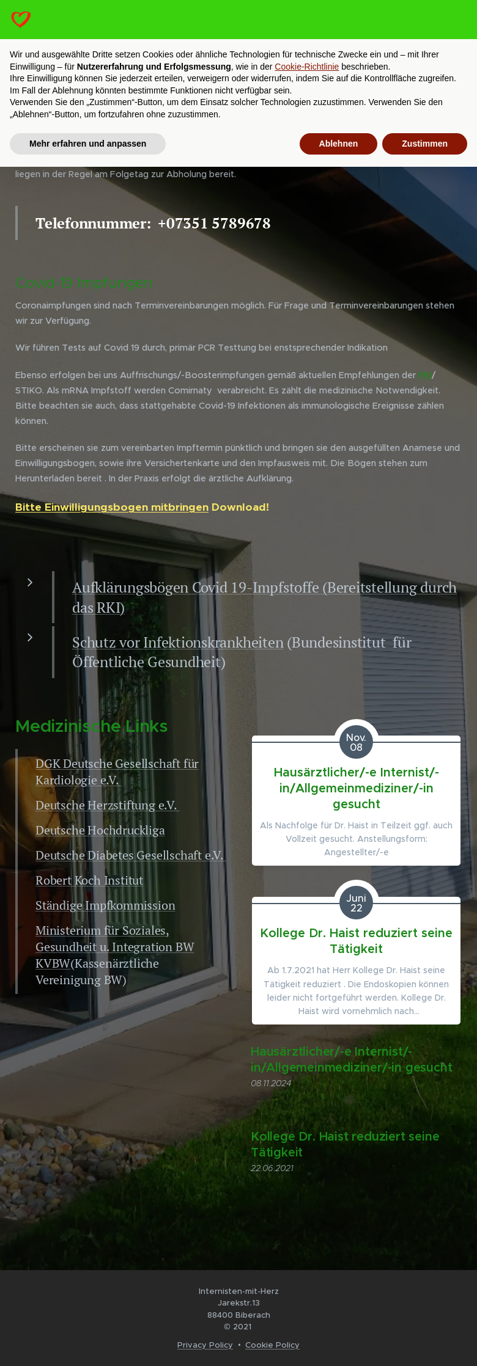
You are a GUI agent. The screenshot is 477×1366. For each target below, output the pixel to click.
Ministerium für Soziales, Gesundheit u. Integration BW (114, 937)
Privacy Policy (205, 1345)
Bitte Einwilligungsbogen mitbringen (112, 507)
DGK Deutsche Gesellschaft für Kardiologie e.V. (117, 770)
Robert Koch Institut (89, 879)
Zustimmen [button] (425, 143)
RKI (425, 375)
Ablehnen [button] (338, 143)
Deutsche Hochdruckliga (100, 829)
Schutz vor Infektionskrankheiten (177, 642)
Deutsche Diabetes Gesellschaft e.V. (130, 854)
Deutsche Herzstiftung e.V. (107, 804)
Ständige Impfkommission (105, 904)
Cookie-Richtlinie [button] (307, 66)
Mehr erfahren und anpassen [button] (87, 143)
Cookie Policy (272, 1345)
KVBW (52, 962)
